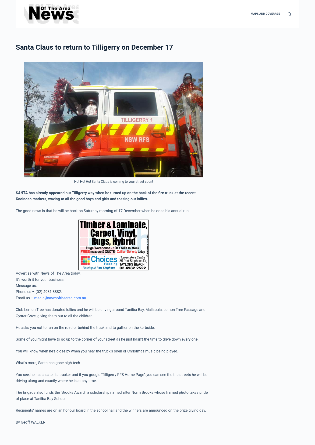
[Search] (289, 14)
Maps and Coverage (265, 13)
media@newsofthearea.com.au (60, 298)
